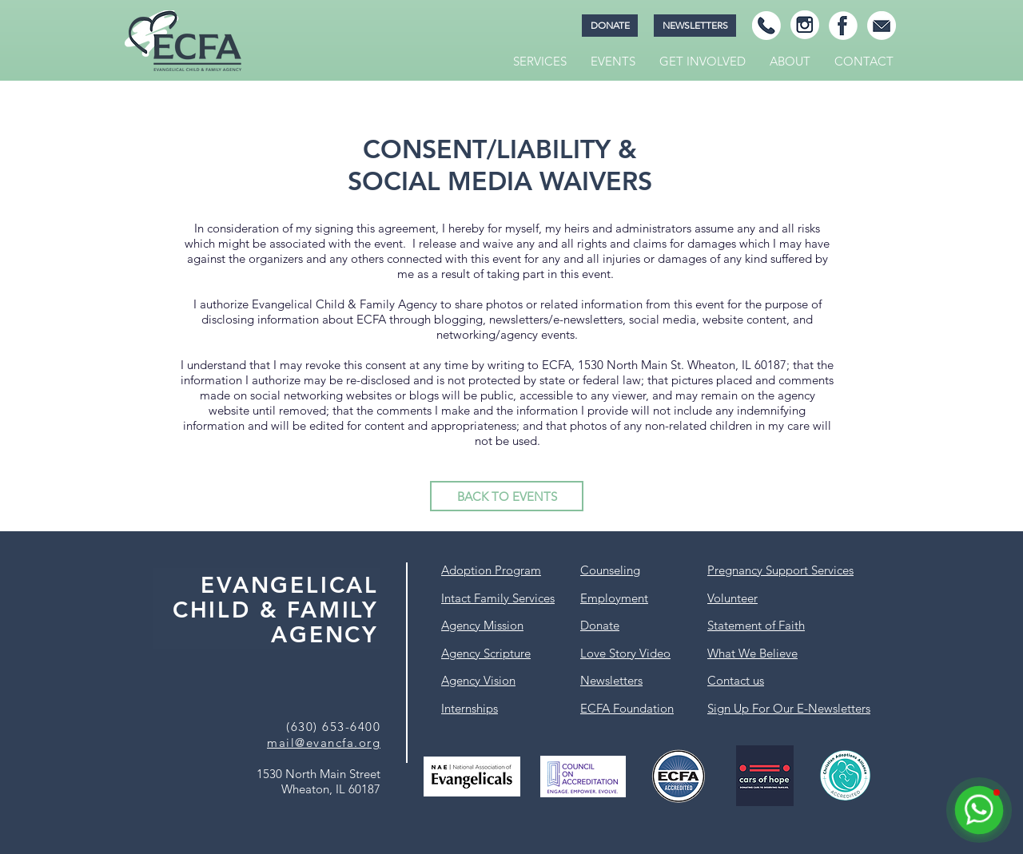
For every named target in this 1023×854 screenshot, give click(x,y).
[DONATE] (610, 25)
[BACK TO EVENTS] (506, 496)
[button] (540, 61)
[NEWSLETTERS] (695, 25)
